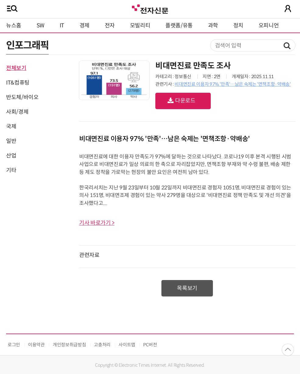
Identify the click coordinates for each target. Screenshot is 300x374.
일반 (11, 141)
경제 (84, 25)
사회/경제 (17, 112)
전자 (110, 25)
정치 (238, 25)
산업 (11, 155)
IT (62, 25)
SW (40, 25)
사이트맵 (126, 345)
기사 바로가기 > (97, 223)
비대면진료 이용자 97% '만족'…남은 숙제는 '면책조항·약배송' (233, 84)
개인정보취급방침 (69, 345)
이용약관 (36, 345)
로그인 (14, 345)
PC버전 (150, 345)
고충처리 (102, 345)
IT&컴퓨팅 (18, 82)
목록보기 (187, 288)
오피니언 (269, 25)
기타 (11, 170)
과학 (213, 25)
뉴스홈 (13, 25)
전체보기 (16, 68)
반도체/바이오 (22, 97)
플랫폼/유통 (179, 25)
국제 (11, 126)
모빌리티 (140, 25)
